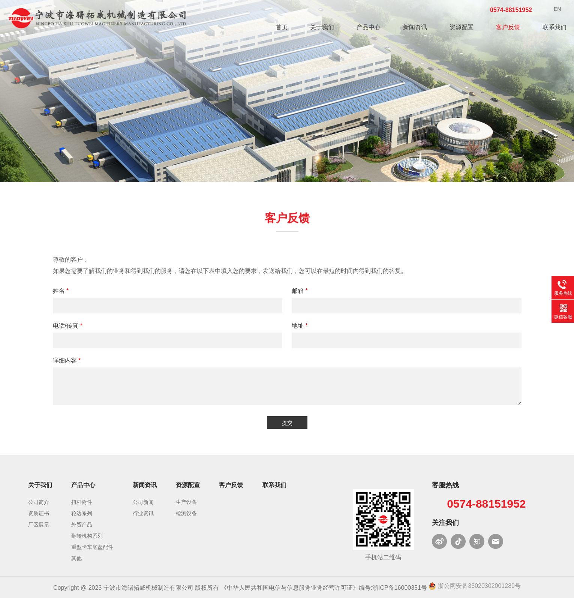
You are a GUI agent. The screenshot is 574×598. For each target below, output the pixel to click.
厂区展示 (38, 525)
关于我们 (322, 27)
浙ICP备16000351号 (399, 588)
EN (557, 9)
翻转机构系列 (87, 536)
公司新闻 (143, 502)
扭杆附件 (81, 502)
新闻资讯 (415, 27)
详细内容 (67, 360)
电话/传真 (67, 325)
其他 (76, 558)
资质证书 (38, 513)
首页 (282, 27)
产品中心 (369, 27)
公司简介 (38, 502)
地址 (300, 325)
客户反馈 (508, 27)
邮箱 (300, 291)
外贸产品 (81, 525)
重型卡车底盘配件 (92, 547)
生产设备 (186, 502)
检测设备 (186, 513)
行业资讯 (143, 513)
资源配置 (462, 27)
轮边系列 (81, 513)
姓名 (61, 291)
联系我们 (555, 27)
